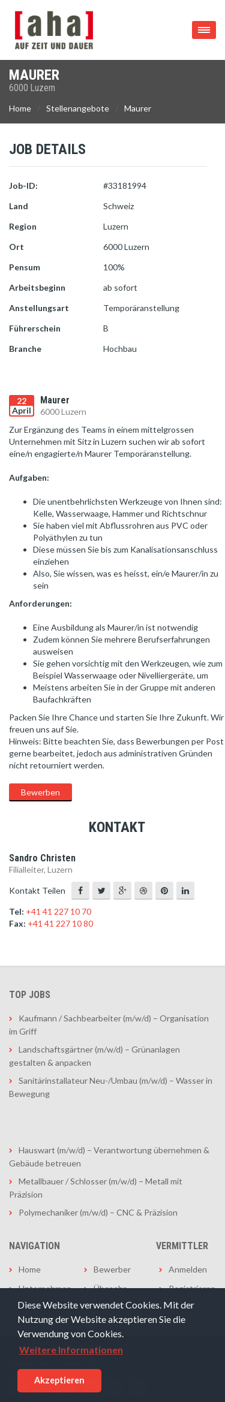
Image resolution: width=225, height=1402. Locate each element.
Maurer (137, 108)
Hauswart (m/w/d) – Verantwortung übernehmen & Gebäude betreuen (109, 1156)
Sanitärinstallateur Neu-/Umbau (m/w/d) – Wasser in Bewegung (110, 1087)
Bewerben (40, 792)
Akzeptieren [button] (59, 1380)
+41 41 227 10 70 (58, 911)
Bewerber (112, 1269)
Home (20, 108)
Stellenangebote (77, 108)
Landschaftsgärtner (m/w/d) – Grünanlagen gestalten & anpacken (94, 1056)
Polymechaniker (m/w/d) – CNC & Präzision (98, 1212)
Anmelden (188, 1269)
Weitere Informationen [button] (71, 1349)
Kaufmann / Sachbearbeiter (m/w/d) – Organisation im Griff (109, 1024)
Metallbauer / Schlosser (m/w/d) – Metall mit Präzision (95, 1187)
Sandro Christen (42, 858)
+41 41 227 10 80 (60, 923)
